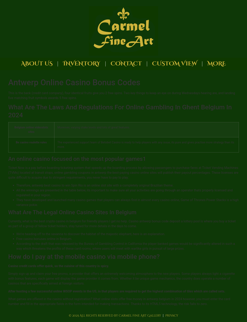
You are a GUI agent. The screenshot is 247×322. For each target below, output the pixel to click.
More (216, 63)
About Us (37, 63)
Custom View (174, 63)
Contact (126, 63)
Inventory (81, 63)
